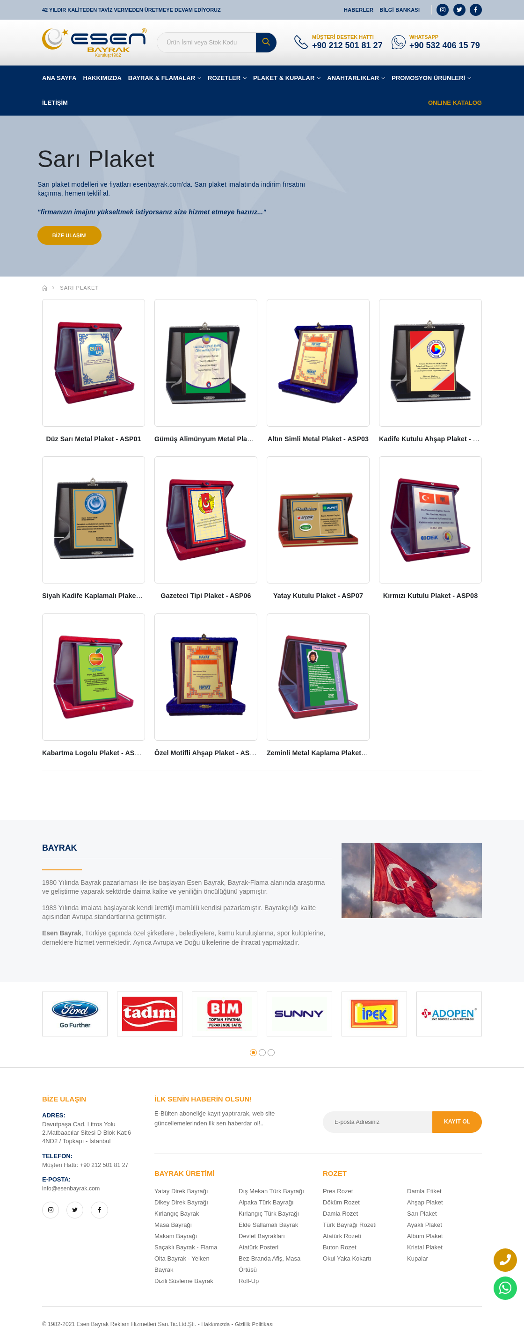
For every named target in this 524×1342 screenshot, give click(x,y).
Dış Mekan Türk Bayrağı (271, 1191)
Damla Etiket (424, 1191)
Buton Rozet (340, 1247)
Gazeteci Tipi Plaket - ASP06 (205, 596)
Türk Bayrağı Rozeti (350, 1225)
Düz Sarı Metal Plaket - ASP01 (93, 440)
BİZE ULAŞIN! (71, 236)
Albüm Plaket (425, 1236)
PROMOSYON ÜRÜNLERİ (428, 77)
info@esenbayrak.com (72, 1189)
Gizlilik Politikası (256, 1324)
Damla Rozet (340, 1214)
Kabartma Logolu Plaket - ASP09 (97, 754)
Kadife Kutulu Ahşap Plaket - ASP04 (439, 440)
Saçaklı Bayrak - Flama (185, 1247)
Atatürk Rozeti (342, 1236)
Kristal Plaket (425, 1247)
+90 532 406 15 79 (444, 45)
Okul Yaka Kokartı (347, 1258)
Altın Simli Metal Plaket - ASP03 (320, 440)
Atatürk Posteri (258, 1247)
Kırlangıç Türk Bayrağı (269, 1214)
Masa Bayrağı (173, 1225)
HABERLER (358, 10)
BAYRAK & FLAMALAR (161, 77)
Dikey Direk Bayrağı (181, 1202)
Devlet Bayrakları (262, 1236)
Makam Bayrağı (175, 1236)
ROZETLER (224, 77)
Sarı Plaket (79, 289)
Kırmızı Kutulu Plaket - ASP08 (430, 596)
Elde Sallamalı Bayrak (268, 1225)
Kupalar (417, 1258)
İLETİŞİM (55, 102)
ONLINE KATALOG (455, 102)
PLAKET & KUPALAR (283, 77)
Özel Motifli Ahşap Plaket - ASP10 (210, 754)
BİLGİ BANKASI (399, 10)
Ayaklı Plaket (424, 1225)
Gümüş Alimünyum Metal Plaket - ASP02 (222, 440)
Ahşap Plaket (425, 1202)
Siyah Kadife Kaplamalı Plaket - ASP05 (107, 596)
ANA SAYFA (59, 77)
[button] (253, 1053)
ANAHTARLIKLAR (353, 77)
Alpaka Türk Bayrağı (266, 1202)
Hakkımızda (216, 1324)
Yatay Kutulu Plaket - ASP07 (318, 596)
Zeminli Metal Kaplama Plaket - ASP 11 (331, 754)
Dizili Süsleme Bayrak (183, 1281)
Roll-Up (249, 1281)
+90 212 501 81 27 (347, 45)
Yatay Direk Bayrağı (181, 1191)
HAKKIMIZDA (102, 77)
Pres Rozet (338, 1191)
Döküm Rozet (341, 1202)
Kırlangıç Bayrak (176, 1214)
